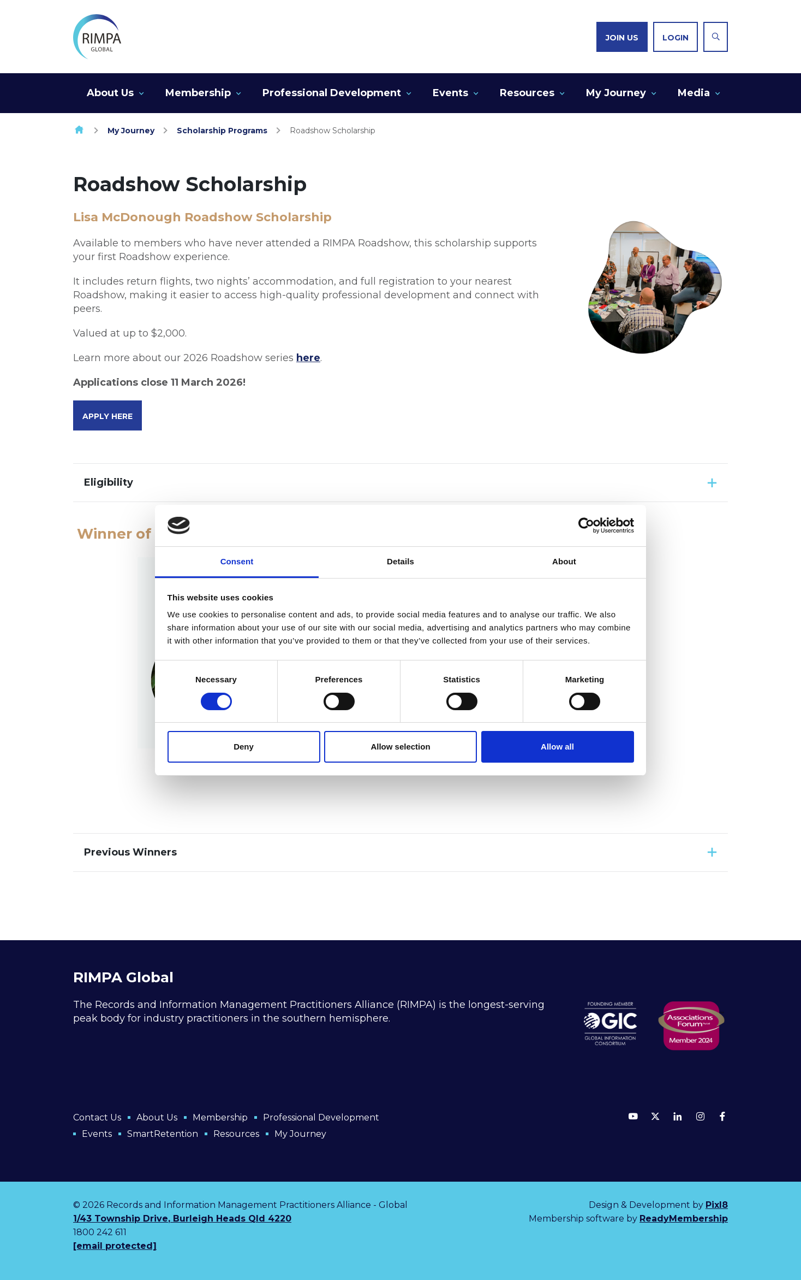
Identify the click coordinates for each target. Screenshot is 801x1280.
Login (675, 38)
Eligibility (108, 482)
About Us (110, 93)
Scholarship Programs (222, 130)
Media (694, 93)
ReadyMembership (683, 1218)
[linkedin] (677, 1116)
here (308, 358)
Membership (198, 93)
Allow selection (400, 746)
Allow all (557, 746)
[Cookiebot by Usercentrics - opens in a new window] (586, 525)
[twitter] (655, 1116)
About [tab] (564, 561)
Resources (527, 93)
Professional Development (331, 93)
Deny (244, 746)
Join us (622, 38)
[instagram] (700, 1116)
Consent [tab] (237, 561)
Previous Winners (130, 852)
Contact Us (97, 1117)
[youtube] (632, 1116)
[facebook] (722, 1116)
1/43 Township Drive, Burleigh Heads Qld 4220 (182, 1218)
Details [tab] (400, 561)
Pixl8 (717, 1205)
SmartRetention (162, 1134)
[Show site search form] (715, 37)
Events (450, 93)
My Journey (616, 93)
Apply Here (107, 416)
